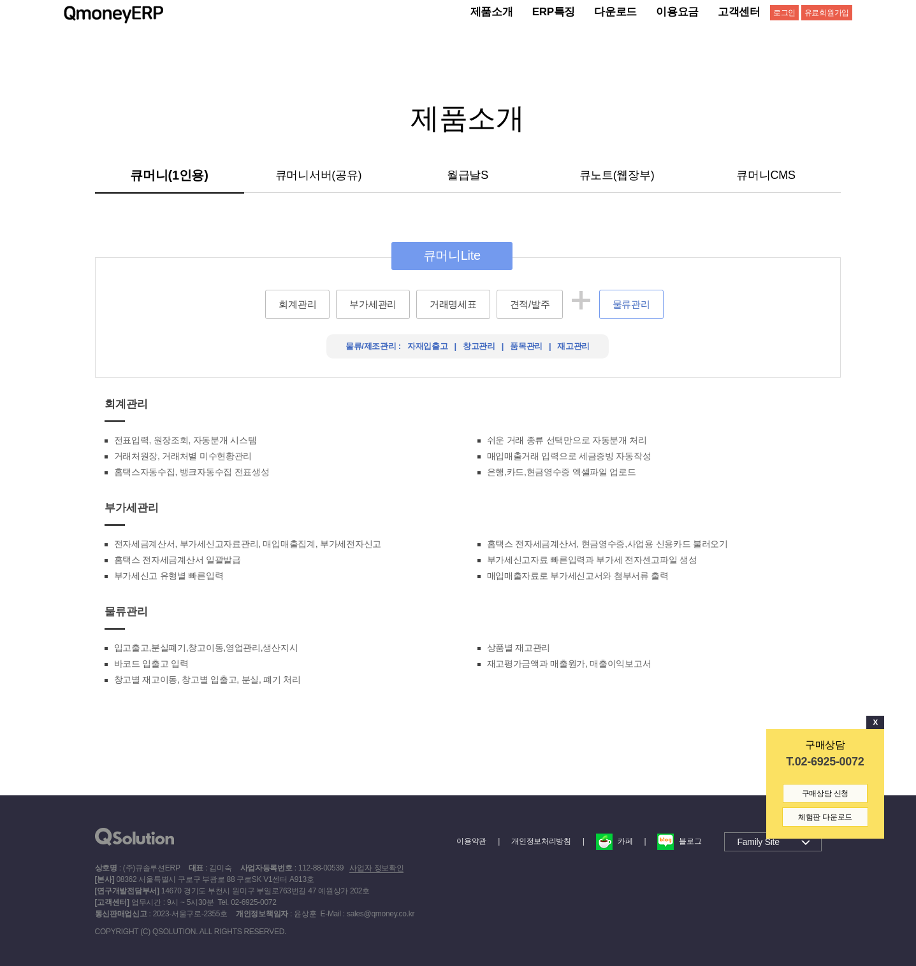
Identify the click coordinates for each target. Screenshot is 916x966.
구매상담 (825, 744)
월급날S (467, 175)
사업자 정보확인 (376, 867)
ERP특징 (554, 12)
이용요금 (677, 12)
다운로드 (615, 12)
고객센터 (739, 12)
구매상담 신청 (825, 793)
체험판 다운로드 (825, 817)
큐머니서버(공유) (318, 175)
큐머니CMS (765, 175)
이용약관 (471, 841)
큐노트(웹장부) (617, 175)
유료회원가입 (826, 12)
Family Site (759, 842)
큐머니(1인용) (169, 175)
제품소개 (491, 12)
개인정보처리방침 (541, 841)
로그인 (784, 12)
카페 (614, 841)
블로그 (679, 841)
